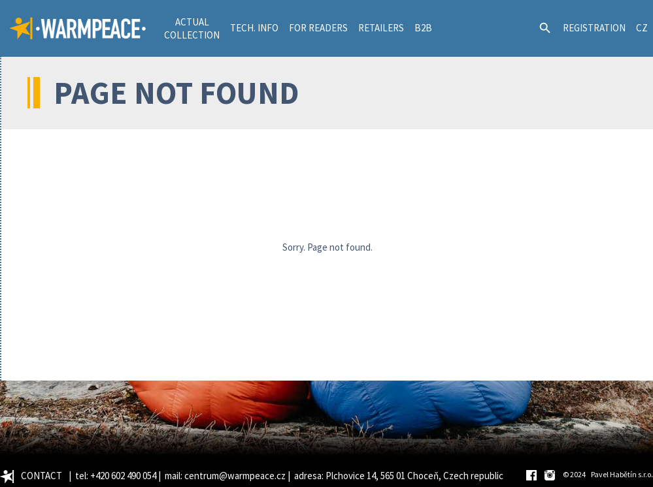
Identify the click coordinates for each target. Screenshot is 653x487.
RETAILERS (381, 28)
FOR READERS (318, 28)
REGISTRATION (594, 28)
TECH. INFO (254, 28)
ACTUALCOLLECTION (192, 28)
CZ (642, 28)
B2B (423, 28)
